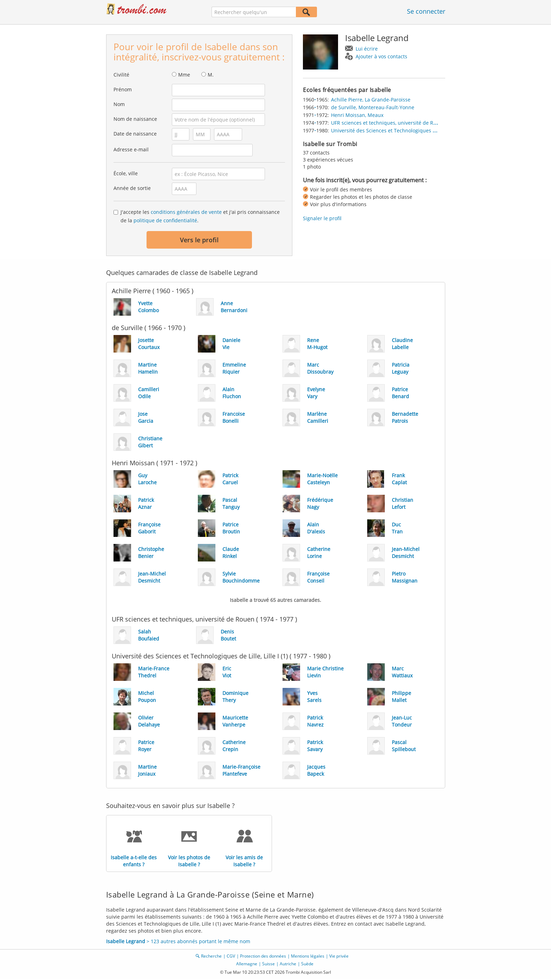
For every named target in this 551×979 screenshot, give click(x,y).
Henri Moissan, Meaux (357, 115)
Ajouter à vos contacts (381, 56)
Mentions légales (307, 956)
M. (211, 74)
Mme (184, 74)
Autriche (288, 964)
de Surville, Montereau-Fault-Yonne (372, 107)
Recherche (211, 956)
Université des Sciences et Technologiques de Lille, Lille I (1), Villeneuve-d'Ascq (423, 130)
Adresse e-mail (131, 149)
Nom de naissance (135, 119)
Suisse (268, 964)
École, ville (126, 173)
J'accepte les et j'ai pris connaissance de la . (200, 216)
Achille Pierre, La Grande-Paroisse (370, 99)
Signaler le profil (322, 218)
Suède (307, 964)
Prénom (123, 89)
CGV (231, 956)
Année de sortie (132, 188)
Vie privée (339, 956)
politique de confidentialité (165, 220)
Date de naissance (135, 133)
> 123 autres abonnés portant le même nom (178, 941)
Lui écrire (367, 48)
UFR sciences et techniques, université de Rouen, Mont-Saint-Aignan (411, 122)
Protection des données (263, 956)
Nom (119, 104)
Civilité (121, 74)
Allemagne (246, 964)
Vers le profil (199, 240)
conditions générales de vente (186, 212)
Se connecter (426, 11)
